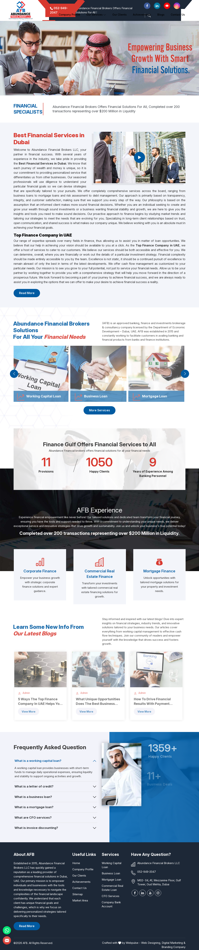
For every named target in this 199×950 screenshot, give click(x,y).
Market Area (80, 900)
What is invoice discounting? (36, 828)
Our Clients (79, 875)
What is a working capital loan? (38, 761)
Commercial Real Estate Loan (112, 888)
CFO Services (110, 896)
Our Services (96, 14)
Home (49, 14)
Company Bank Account (111, 904)
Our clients (119, 14)
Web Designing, (151, 943)
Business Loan (111, 873)
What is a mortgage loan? (34, 807)
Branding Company (173, 947)
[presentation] (14, 374)
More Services (99, 410)
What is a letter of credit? (34, 786)
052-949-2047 (146, 871)
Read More (27, 293)
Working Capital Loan (111, 865)
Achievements (142, 14)
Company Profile (69, 14)
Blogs (160, 14)
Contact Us (178, 14)
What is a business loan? (33, 797)
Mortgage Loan (111, 879)
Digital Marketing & (173, 943)
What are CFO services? (33, 817)
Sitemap (77, 894)
